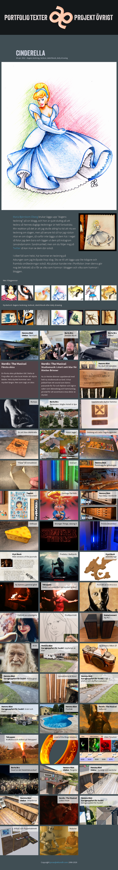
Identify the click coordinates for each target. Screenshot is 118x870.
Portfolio (17, 17)
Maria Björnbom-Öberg (25, 217)
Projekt (84, 17)
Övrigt (104, 17)
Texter (38, 17)
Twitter (16, 248)
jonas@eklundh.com (59, 862)
